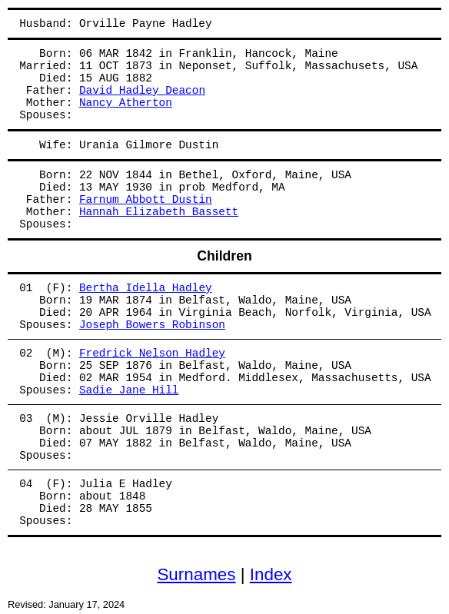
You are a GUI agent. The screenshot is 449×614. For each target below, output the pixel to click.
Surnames (196, 574)
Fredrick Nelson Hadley (152, 353)
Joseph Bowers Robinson (152, 325)
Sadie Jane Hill (129, 390)
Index (271, 574)
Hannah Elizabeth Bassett (158, 212)
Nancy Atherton (125, 103)
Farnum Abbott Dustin (145, 200)
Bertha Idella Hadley (145, 288)
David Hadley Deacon (142, 91)
